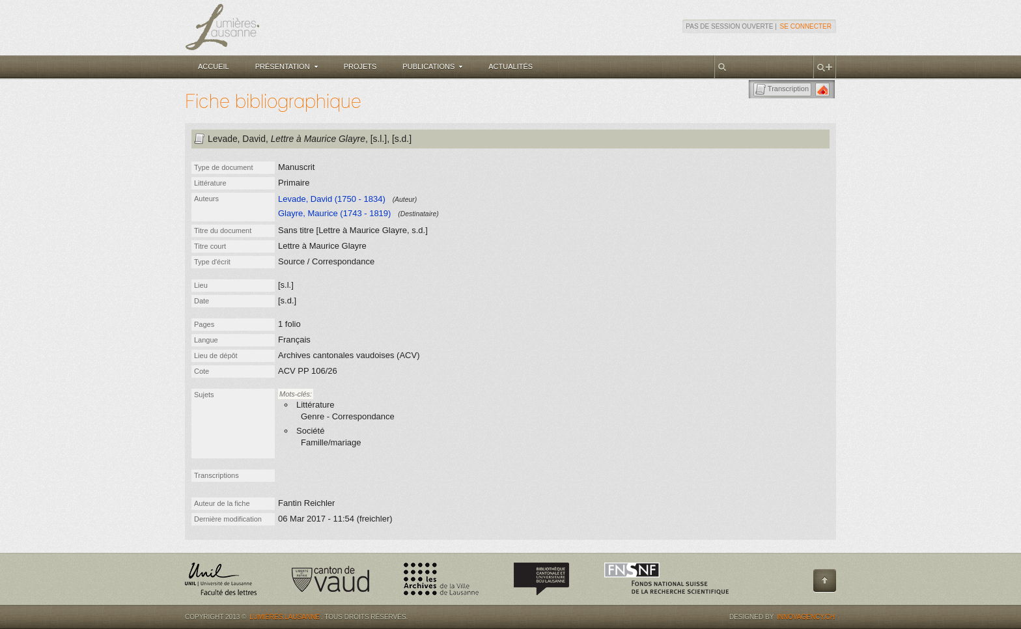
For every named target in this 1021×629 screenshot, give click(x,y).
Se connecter (806, 26)
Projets (360, 66)
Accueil (213, 66)
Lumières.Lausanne (284, 617)
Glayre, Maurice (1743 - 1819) (334, 213)
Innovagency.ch (806, 617)
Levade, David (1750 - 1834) (331, 199)
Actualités (510, 66)
